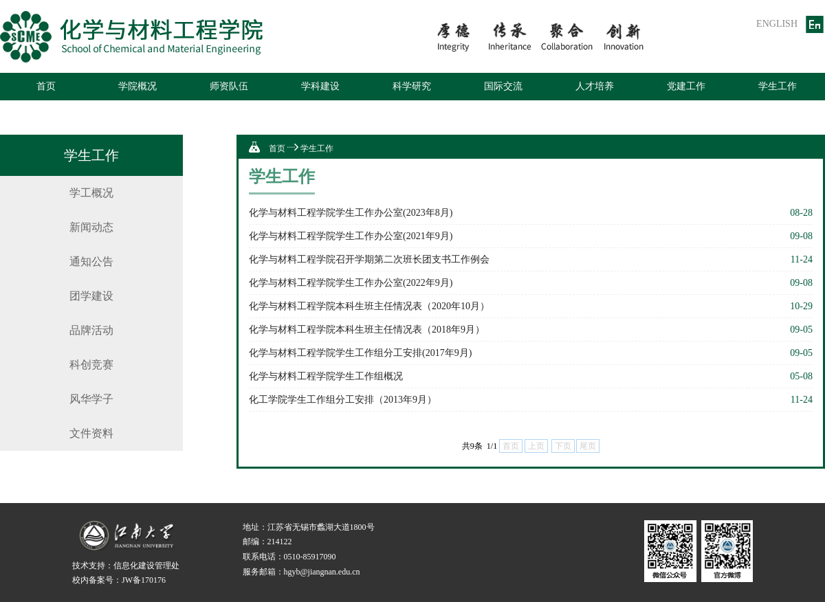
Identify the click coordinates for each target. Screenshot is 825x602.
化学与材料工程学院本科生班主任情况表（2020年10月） (369, 306)
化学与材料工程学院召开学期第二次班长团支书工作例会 (369, 259)
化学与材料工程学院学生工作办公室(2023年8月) (350, 213)
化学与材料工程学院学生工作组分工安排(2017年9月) (360, 353)
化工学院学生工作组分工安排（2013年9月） (343, 399)
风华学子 (91, 399)
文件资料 (91, 433)
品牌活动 (91, 330)
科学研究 (412, 86)
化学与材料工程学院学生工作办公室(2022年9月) (350, 283)
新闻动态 (91, 227)
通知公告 (91, 261)
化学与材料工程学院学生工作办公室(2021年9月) (350, 236)
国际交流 (503, 86)
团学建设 (91, 296)
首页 (46, 86)
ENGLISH (777, 24)
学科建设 (320, 86)
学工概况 (91, 193)
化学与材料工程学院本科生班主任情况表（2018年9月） (367, 329)
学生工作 (777, 86)
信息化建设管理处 (146, 565)
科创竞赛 (91, 364)
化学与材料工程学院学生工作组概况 (326, 376)
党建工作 (686, 86)
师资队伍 (229, 86)
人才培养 (594, 86)
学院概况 (137, 86)
